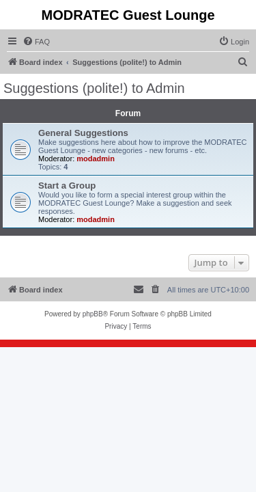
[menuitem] (36, 41)
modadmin (95, 158)
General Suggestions (83, 133)
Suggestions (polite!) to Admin (94, 88)
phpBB (93, 314)
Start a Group (67, 185)
